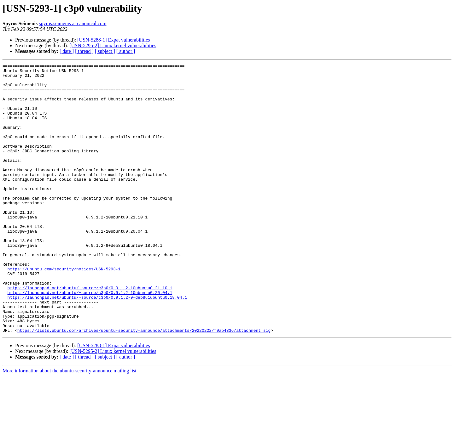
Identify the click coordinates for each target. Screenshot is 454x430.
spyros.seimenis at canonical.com (72, 23)
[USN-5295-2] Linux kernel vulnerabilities (112, 45)
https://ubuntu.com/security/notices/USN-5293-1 (64, 310)
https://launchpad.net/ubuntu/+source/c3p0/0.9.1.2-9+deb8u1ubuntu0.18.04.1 (97, 344)
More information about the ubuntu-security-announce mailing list (70, 424)
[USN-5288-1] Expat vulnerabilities (113, 39)
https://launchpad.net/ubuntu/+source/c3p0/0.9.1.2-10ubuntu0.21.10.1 (90, 333)
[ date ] (67, 51)
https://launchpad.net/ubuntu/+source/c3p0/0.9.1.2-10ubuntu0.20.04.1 (90, 339)
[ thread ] (84, 51)
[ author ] (125, 51)
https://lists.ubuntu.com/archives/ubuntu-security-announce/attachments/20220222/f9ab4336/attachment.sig (144, 384)
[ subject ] (105, 51)
